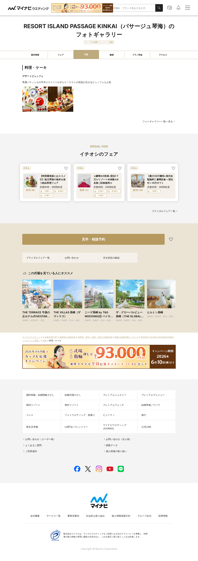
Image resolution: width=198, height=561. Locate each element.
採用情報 (163, 515)
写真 (45, 340)
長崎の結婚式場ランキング (126, 337)
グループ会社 (144, 515)
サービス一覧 (54, 515)
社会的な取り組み (95, 515)
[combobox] (133, 8)
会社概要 (35, 515)
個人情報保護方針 (121, 515)
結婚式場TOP (51, 337)
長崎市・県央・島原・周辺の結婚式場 (95, 337)
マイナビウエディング (32, 337)
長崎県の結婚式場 (67, 337)
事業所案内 (73, 515)
